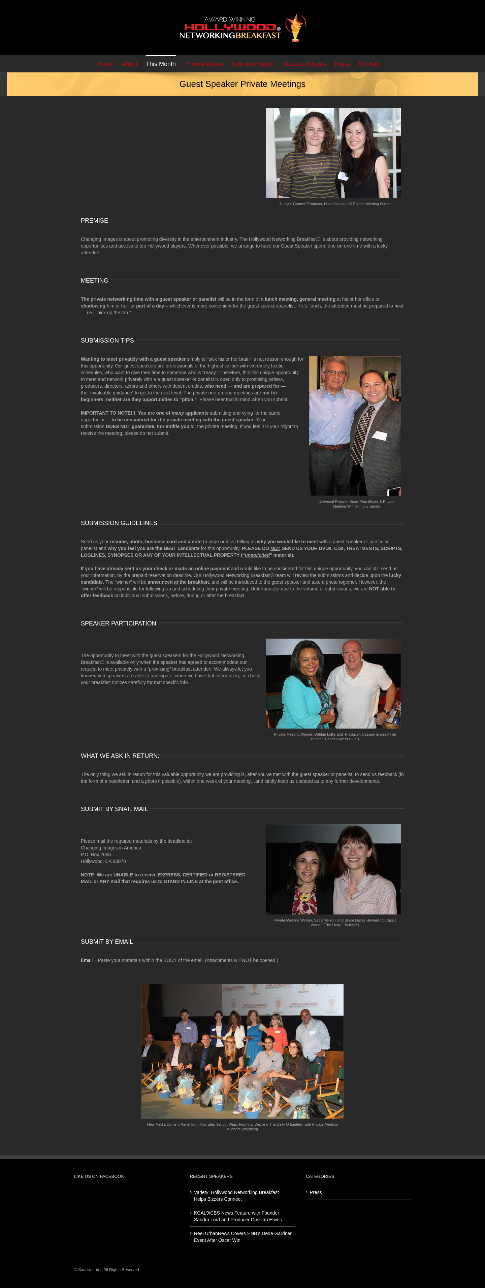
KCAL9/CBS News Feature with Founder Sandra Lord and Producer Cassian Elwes (238, 1216)
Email (87, 960)
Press (316, 1192)
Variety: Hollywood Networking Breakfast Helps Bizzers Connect (236, 1196)
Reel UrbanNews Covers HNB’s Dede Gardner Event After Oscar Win (243, 1237)
